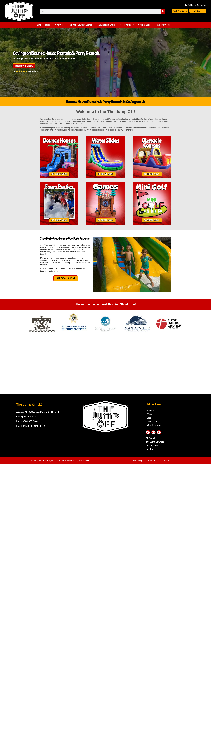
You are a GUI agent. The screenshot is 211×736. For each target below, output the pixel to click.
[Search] (163, 11)
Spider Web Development (157, 460)
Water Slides (60, 25)
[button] (24, 66)
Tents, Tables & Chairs (106, 25)
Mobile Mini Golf (127, 25)
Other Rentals (145, 25)
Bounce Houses (43, 25)
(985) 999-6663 (30, 421)
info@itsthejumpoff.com (34, 426)
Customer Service (165, 25)
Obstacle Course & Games (81, 25)
